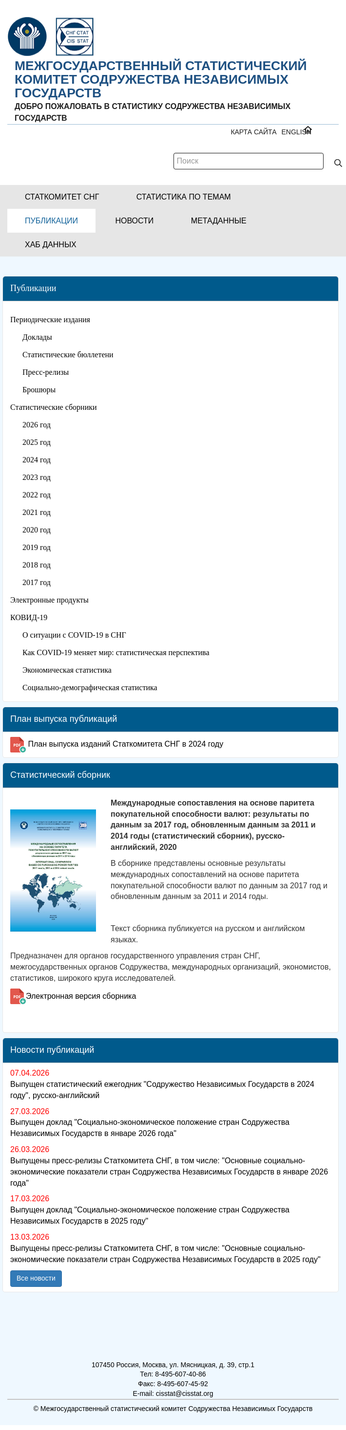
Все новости (36, 1278)
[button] (61, 197)
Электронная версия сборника (81, 996)
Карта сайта (253, 132)
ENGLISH (296, 132)
